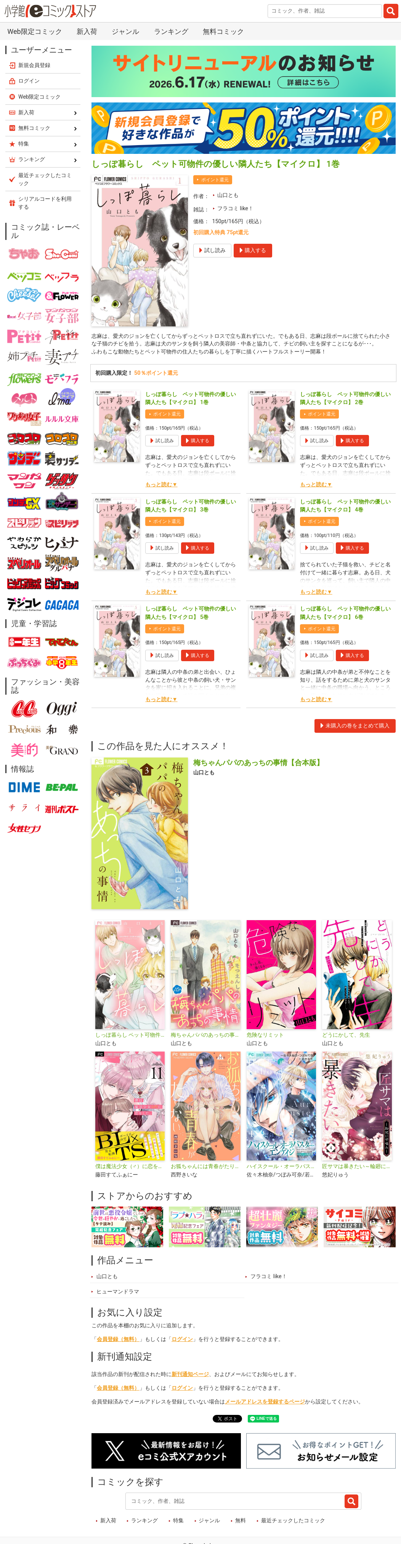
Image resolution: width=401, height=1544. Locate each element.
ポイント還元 (215, 179)
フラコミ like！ (235, 208)
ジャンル (125, 31)
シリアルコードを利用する (45, 203)
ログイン (182, 1340)
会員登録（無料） (118, 1340)
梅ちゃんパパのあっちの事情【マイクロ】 (205, 1036)
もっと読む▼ (161, 486)
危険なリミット (265, 1036)
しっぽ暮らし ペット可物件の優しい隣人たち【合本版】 (130, 1036)
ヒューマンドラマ (117, 1292)
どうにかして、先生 (346, 1036)
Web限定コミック (34, 31)
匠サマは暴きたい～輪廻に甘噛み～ (356, 1167)
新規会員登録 (34, 65)
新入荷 (87, 31)
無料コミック (223, 31)
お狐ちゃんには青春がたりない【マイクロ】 (205, 1167)
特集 (178, 1521)
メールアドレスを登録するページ (265, 1402)
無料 (240, 1521)
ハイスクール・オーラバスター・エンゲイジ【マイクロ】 (281, 1167)
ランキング (171, 31)
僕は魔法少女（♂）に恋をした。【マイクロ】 (130, 1167)
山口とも (228, 195)
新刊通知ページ (190, 1375)
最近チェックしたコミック (293, 1521)
